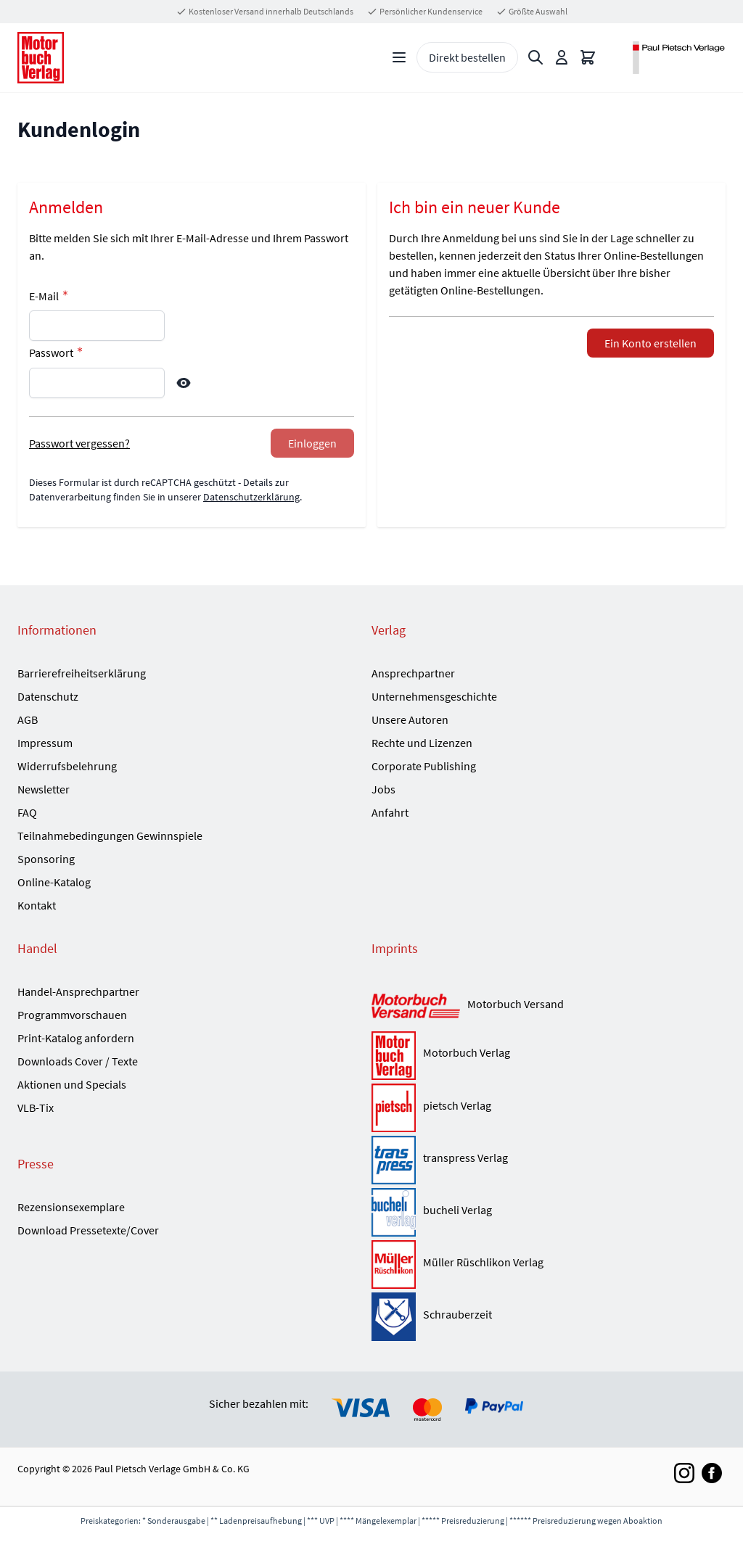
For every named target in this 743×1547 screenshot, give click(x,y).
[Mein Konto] (561, 57)
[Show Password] (183, 383)
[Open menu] (399, 57)
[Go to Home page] (40, 57)
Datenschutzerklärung (251, 496)
